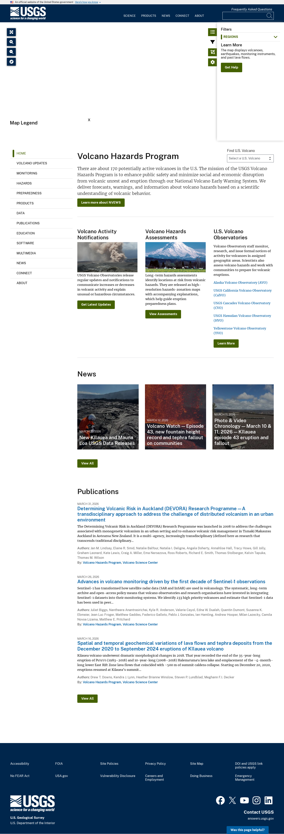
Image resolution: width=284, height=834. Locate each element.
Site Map (196, 764)
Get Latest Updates (96, 304)
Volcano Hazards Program (102, 562)
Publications (28, 223)
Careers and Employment (154, 778)
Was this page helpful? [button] (248, 830)
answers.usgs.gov (261, 818)
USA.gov (61, 776)
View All (87, 463)
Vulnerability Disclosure (117, 776)
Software (25, 243)
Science (129, 15)
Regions (230, 37)
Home (21, 153)
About (199, 15)
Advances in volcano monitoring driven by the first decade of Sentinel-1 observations (171, 581)
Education (26, 233)
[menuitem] (129, 13)
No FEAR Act (19, 776)
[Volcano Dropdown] (250, 158)
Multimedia (26, 253)
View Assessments (163, 314)
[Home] (28, 19)
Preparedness (29, 193)
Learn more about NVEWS (101, 202)
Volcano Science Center (140, 562)
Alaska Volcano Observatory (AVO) (240, 283)
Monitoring (27, 173)
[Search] (270, 16)
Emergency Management (244, 778)
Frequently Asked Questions (251, 9)
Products (148, 15)
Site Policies (109, 764)
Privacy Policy (155, 764)
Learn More (226, 343)
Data (21, 213)
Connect (182, 15)
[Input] (248, 16)
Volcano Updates (32, 163)
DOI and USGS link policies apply (249, 765)
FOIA (59, 764)
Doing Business (201, 776)
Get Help (231, 67)
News (166, 15)
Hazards (24, 183)
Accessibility (19, 764)
